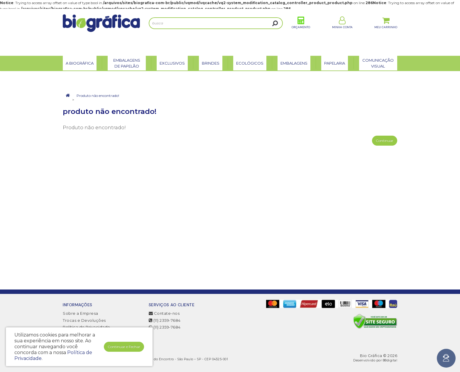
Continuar (384, 140)
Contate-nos (164, 313)
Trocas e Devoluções (84, 320)
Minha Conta (342, 32)
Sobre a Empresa (80, 313)
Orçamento (301, 32)
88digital (390, 360)
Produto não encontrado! (98, 95)
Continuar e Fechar (124, 346)
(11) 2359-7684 (165, 320)
